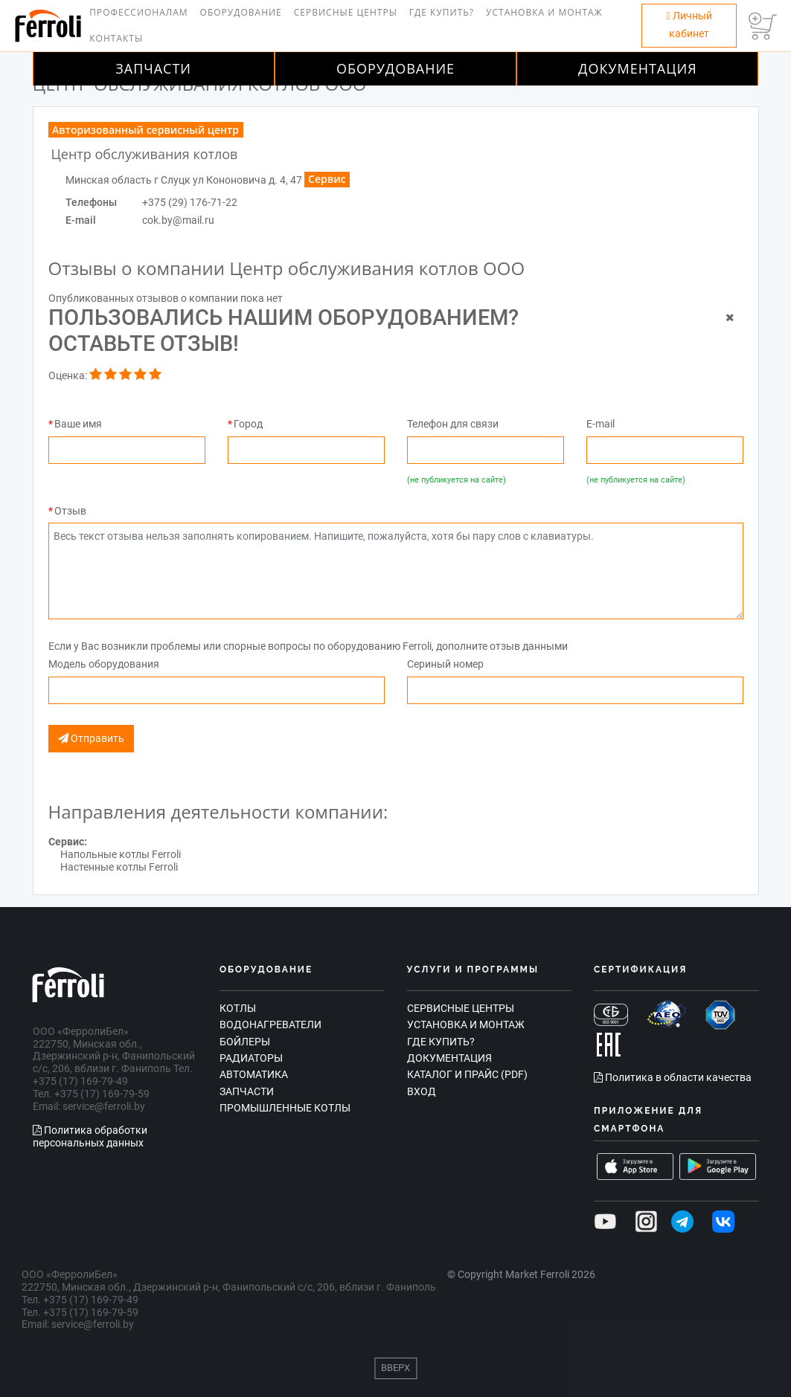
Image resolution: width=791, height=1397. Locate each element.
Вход (421, 1091)
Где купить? (441, 12)
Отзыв (70, 511)
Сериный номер (445, 664)
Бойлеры (245, 1042)
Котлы (238, 1008)
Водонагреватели (270, 1024)
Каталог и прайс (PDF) (467, 1074)
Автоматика (254, 1074)
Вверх (395, 1367)
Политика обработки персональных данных (90, 1136)
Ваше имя (78, 424)
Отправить (91, 738)
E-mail (600, 424)
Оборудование (241, 12)
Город (248, 424)
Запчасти (153, 68)
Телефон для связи (453, 424)
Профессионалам (138, 12)
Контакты (116, 38)
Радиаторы (251, 1058)
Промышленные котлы (285, 1108)
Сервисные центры (345, 12)
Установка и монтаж (544, 12)
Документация (637, 68)
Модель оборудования (103, 664)
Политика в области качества (673, 1077)
